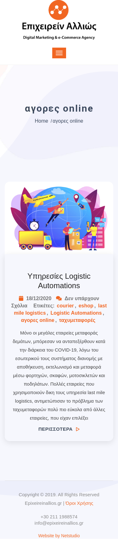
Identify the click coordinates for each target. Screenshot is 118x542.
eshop (86, 305)
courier (65, 305)
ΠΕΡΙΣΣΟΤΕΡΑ (59, 429)
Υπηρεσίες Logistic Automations (59, 281)
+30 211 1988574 (59, 516)
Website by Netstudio (59, 535)
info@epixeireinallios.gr (59, 523)
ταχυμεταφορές (77, 320)
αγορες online (37, 320)
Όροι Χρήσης (79, 503)
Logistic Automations (76, 313)
